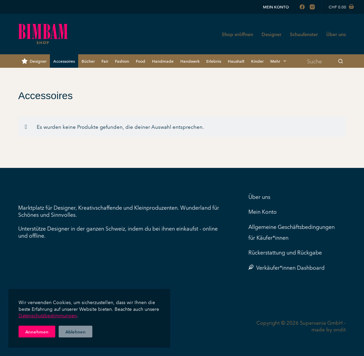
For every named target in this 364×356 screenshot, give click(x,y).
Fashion (122, 61)
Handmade (163, 61)
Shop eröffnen (237, 34)
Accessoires (64, 61)
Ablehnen (75, 331)
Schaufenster (304, 34)
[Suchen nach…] (319, 61)
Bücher (88, 61)
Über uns (336, 34)
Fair (104, 61)
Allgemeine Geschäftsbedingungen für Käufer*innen (291, 232)
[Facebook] (302, 6)
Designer (271, 34)
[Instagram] (312, 6)
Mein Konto (276, 6)
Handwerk (190, 61)
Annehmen (37, 331)
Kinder (257, 61)
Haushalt (236, 61)
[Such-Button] (341, 61)
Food (140, 61)
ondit (339, 329)
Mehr (279, 61)
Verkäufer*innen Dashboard (286, 267)
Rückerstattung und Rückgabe (285, 252)
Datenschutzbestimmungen (48, 315)
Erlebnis (213, 61)
